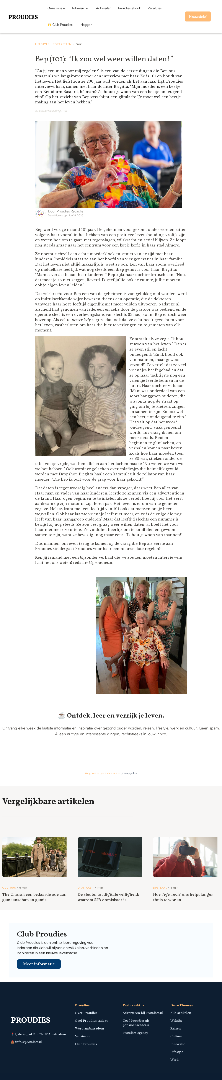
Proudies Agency (135, 1033)
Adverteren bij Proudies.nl (143, 1013)
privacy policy (129, 773)
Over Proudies (86, 1013)
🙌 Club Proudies (60, 25)
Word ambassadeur (89, 1028)
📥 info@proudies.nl (26, 1042)
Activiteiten (103, 8)
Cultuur (9, 887)
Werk (174, 1060)
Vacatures (155, 8)
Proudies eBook (129, 8)
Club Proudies (86, 1044)
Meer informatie (39, 964)
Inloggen (86, 25)
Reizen (175, 1028)
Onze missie (56, 8)
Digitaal (84, 887)
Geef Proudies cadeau (91, 1021)
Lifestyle (42, 44)
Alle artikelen (180, 1013)
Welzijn (176, 1021)
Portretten (62, 44)
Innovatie (177, 1044)
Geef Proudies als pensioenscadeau (136, 1023)
